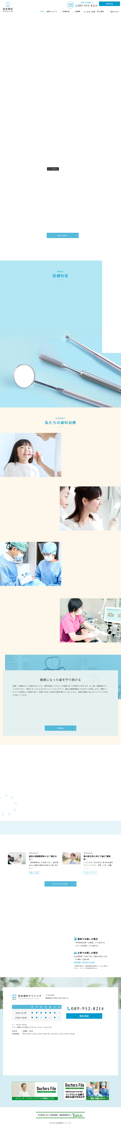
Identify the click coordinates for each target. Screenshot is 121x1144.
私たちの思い (62, 236)
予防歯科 (60, 742)
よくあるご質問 (92, 12)
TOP (51, 12)
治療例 (81, 12)
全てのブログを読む (60, 900)
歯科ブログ (114, 12)
